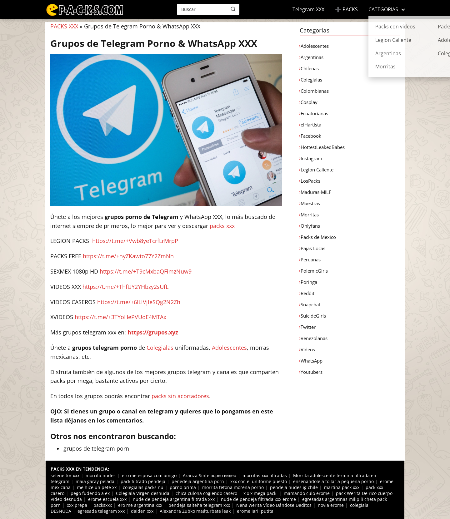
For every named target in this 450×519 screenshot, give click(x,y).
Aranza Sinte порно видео (209, 475)
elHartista (311, 124)
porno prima (183, 487)
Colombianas (315, 91)
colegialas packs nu (143, 487)
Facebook (311, 136)
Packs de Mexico (318, 237)
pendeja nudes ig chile (294, 487)
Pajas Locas (313, 248)
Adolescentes (229, 347)
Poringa (309, 282)
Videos (308, 349)
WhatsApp (311, 361)
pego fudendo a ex (90, 493)
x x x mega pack (260, 493)
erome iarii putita (255, 511)
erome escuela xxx (107, 499)
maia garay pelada (95, 481)
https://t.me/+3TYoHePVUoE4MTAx (120, 317)
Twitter (308, 327)
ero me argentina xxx (140, 505)
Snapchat (310, 304)
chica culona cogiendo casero (206, 493)
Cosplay (309, 102)
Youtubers (311, 372)
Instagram (311, 158)
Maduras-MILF (316, 192)
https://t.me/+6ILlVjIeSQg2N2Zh (138, 302)
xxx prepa (77, 505)
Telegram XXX (308, 9)
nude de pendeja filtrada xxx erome (258, 499)
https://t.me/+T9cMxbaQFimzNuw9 (146, 271)
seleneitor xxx (65, 475)
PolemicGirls (314, 271)
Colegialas (160, 347)
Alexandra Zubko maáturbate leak (195, 511)
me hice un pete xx (97, 487)
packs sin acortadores (180, 396)
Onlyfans (310, 226)
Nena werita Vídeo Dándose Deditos (274, 505)
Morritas (310, 214)
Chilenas (310, 68)
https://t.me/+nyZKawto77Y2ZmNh (128, 256)
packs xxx (222, 226)
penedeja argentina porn (198, 481)
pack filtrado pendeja (143, 481)
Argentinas (312, 57)
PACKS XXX (64, 26)
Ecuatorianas (314, 113)
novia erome (331, 505)
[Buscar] (233, 9)
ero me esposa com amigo (149, 475)
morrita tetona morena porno (233, 487)
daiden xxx (142, 511)
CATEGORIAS (383, 9)
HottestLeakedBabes (323, 147)
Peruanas (311, 259)
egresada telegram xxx (101, 511)
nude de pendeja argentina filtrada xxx (174, 499)
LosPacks (310, 181)
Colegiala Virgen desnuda (142, 493)
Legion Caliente (317, 169)
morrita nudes (101, 475)
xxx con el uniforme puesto (258, 481)
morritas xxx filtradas (264, 475)
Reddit (307, 293)
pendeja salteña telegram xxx (199, 505)
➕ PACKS (346, 9)
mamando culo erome (307, 493)
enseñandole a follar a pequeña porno (333, 481)
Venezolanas (314, 338)
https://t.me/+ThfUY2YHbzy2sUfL (125, 286)
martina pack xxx (341, 487)
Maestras (310, 203)
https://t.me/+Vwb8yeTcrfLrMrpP (135, 241)
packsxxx (102, 505)
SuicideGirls (313, 316)
